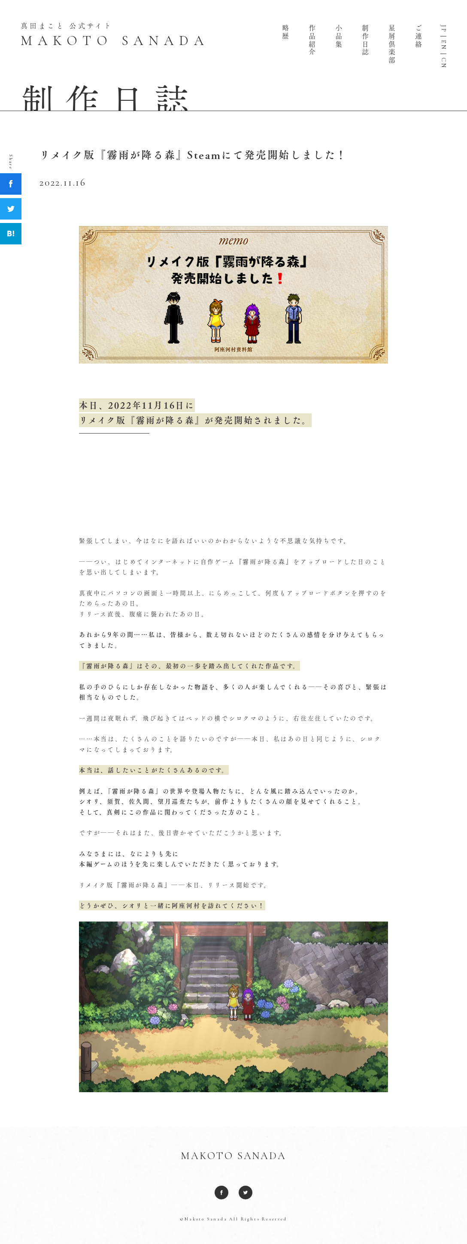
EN (443, 45)
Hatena (10, 233)
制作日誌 (365, 40)
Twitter (10, 209)
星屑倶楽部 (392, 44)
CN (443, 63)
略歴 (285, 32)
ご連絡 (418, 36)
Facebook (10, 184)
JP (443, 29)
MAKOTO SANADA (233, 1156)
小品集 (338, 36)
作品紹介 (312, 40)
